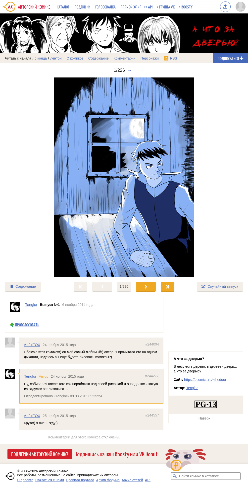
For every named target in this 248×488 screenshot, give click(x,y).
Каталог (63, 6)
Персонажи (150, 58)
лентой (56, 58)
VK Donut (148, 454)
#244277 (152, 376)
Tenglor (30, 376)
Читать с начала (18, 58)
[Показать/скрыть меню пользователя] (240, 6)
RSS (173, 58)
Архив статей (132, 480)
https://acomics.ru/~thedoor (205, 380)
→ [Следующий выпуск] (129, 70)
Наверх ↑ (205, 418)
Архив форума (108, 480)
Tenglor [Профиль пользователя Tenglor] (31, 304)
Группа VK (167, 6)
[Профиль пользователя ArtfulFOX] (12, 342)
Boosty (187, 6)
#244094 (152, 344)
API (150, 6)
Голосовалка (105, 6)
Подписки (82, 6)
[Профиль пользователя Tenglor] (15, 307)
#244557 (152, 415)
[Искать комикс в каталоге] (174, 476)
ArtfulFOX (32, 344)
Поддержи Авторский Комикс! (39, 454)
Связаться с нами (49, 480)
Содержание (98, 58)
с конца (41, 58)
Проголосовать (27, 324)
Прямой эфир (131, 6)
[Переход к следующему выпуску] (124, 177)
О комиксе (74, 58)
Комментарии (125, 58)
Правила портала (80, 480)
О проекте (25, 480)
